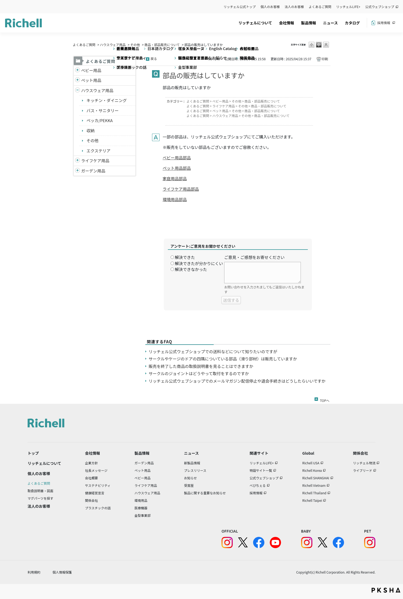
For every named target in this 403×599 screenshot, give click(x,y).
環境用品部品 (175, 199)
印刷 (324, 58)
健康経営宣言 (94, 493)
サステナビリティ (97, 485)
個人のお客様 (270, 6)
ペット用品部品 (177, 168)
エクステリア (99, 150)
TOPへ (324, 399)
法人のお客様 (294, 6)
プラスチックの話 (98, 508)
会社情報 (286, 22)
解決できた (185, 257)
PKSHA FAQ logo (386, 590)
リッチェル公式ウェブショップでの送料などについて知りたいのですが (213, 351)
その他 (135, 44)
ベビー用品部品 (177, 157)
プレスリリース (195, 470)
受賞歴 (189, 485)
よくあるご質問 (320, 6)
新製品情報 (192, 463)
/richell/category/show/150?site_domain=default (77, 171)
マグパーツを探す (40, 498)
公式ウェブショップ (379, 6)
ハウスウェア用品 (113, 44)
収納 (91, 130)
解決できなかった (191, 269)
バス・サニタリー (103, 110)
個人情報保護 (62, 572)
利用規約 (34, 572)
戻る (154, 58)
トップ (33, 453)
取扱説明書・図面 (40, 490)
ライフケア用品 (95, 160)
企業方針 (91, 463)
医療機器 (140, 508)
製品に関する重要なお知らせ (205, 493)
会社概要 (91, 478)
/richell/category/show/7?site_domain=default (77, 91)
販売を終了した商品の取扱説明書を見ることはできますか (201, 366)
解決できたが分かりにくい (199, 263)
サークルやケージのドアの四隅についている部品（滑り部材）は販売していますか (223, 358)
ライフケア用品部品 (181, 189)
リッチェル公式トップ (240, 6)
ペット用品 (91, 80)
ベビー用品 (91, 70)
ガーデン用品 (93, 171)
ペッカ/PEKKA (100, 120)
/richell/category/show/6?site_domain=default (77, 161)
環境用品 (140, 500)
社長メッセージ (96, 470)
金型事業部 (142, 515)
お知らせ (190, 478)
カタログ (352, 22)
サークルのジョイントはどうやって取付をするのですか (199, 373)
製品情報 (308, 22)
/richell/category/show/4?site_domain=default (77, 80)
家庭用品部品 (175, 178)
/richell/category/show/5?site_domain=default (77, 70)
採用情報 (383, 22)
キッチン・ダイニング (107, 100)
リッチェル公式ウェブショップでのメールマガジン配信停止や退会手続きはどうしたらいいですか (237, 381)
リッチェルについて (255, 22)
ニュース (330, 22)
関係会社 (91, 500)
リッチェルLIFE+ (348, 6)
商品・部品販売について (162, 44)
